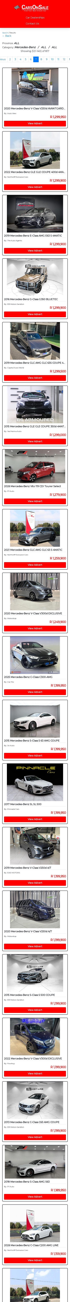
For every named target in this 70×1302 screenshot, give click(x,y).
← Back (6, 35)
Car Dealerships (35, 17)
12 (64, 59)
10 (52, 59)
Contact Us (32, 23)
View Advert (35, 123)
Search (5, 33)
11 (58, 59)
